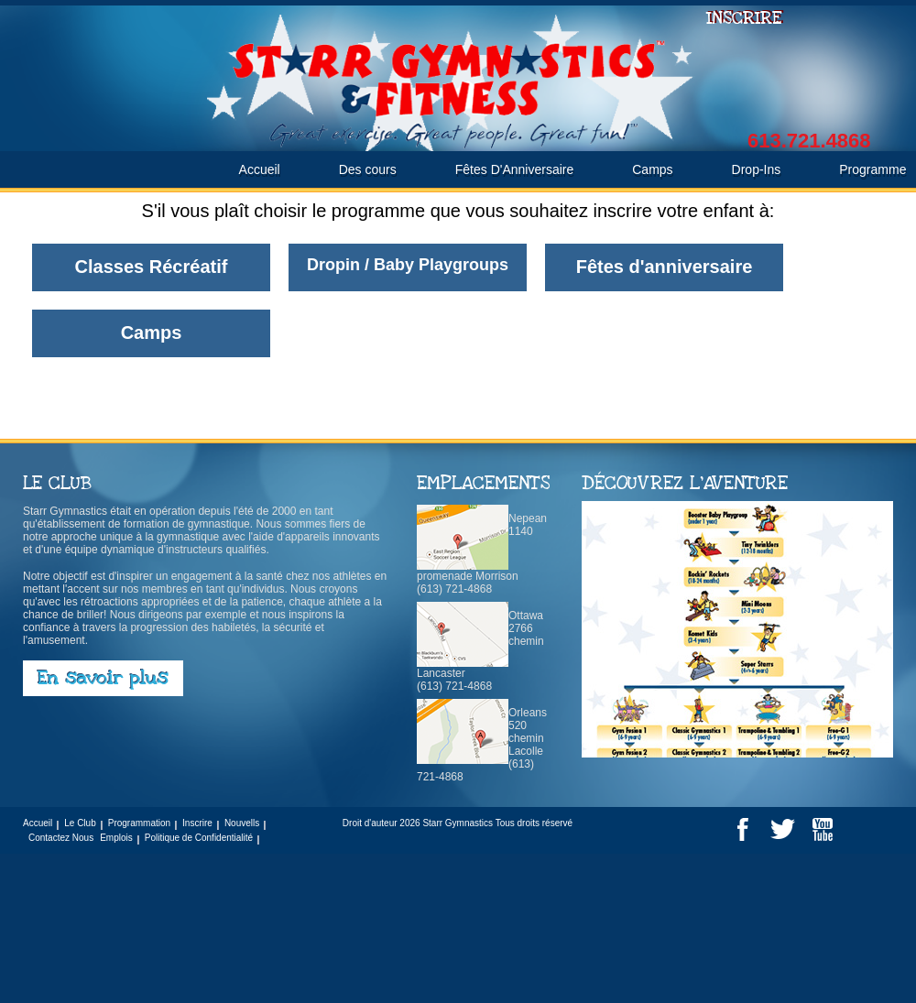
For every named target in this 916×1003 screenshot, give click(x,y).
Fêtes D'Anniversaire (514, 169)
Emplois (116, 838)
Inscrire (197, 823)
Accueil (259, 169)
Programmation (139, 823)
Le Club (79, 823)
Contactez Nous (60, 838)
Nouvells (241, 823)
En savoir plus (103, 678)
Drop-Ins (756, 169)
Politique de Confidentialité (199, 838)
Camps (652, 169)
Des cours (368, 169)
